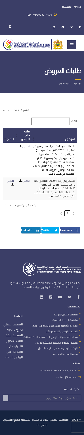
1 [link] (67, 213)
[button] (34, 139)
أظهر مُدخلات (21, 110)
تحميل (26, 146)
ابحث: (74, 121)
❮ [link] (73, 213)
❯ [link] (61, 213)
